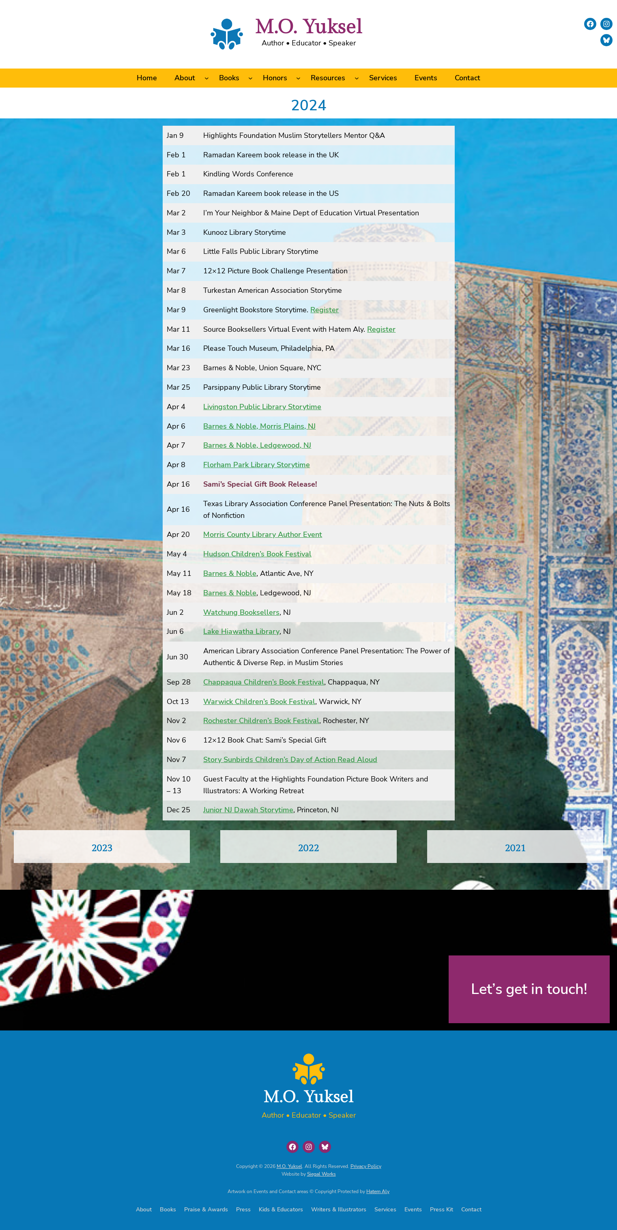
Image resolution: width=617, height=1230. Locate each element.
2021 (515, 848)
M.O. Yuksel (308, 27)
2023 (101, 848)
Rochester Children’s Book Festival (261, 721)
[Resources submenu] (357, 78)
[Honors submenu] (298, 78)
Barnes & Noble (229, 573)
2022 (308, 848)
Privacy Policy (365, 1166)
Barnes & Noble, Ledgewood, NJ (257, 445)
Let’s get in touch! (529, 989)
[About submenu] (206, 78)
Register (324, 310)
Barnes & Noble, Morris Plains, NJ (259, 426)
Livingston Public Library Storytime (262, 407)
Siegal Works (321, 1174)
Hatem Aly (377, 1191)
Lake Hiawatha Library (241, 631)
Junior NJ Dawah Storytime (248, 810)
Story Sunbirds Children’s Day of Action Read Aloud (290, 759)
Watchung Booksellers (241, 612)
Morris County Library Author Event (262, 534)
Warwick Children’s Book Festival (259, 701)
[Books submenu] (250, 78)
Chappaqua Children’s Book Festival (263, 682)
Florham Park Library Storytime (256, 465)
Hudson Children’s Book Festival (257, 554)
